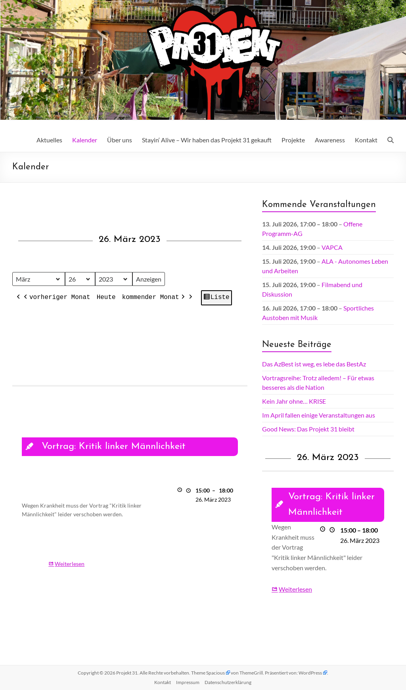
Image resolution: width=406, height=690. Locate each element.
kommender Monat (154, 298)
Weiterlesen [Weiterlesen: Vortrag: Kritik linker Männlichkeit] (69, 563)
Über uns (119, 140)
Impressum (187, 682)
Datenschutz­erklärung (228, 682)
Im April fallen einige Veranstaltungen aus (318, 415)
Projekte (293, 140)
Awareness (330, 140)
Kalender (84, 140)
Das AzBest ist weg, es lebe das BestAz (314, 364)
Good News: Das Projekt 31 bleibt (308, 429)
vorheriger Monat (56, 298)
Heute (105, 297)
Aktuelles (49, 140)
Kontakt (366, 140)
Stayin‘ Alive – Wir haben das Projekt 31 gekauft (207, 140)
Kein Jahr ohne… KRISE (294, 401)
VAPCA (332, 247)
